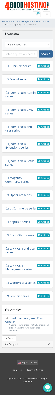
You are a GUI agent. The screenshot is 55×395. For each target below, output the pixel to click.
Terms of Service (35, 370)
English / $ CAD (27, 362)
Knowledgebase (25, 21)
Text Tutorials (42, 21)
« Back (9, 338)
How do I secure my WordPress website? (27, 324)
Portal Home (8, 21)
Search (45, 54)
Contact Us (17, 370)
